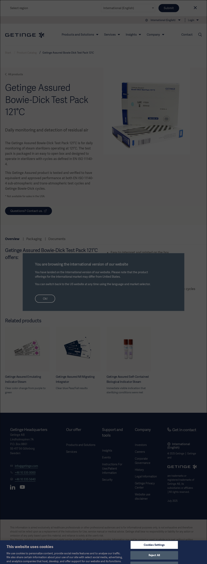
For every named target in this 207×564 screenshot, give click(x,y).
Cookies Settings (154, 549)
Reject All (154, 559)
